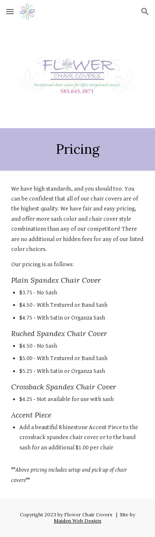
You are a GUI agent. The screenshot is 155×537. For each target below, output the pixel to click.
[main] (78, 149)
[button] (10, 11)
